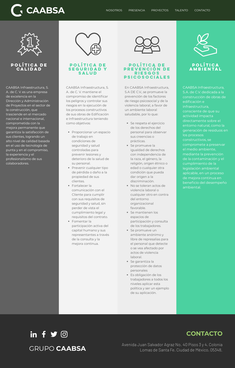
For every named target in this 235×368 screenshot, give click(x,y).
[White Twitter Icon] (54, 334)
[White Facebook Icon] (43, 334)
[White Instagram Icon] (64, 334)
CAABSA (45, 10)
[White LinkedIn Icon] (33, 334)
